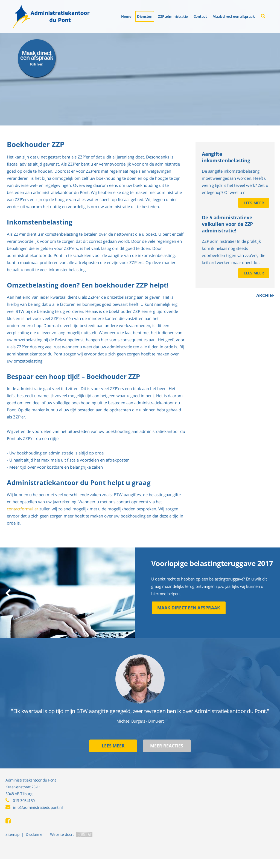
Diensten (144, 16)
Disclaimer (35, 834)
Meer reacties (166, 746)
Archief (265, 295)
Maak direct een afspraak (188, 608)
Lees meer (254, 202)
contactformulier (22, 508)
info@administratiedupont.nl (38, 807)
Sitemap (12, 834)
